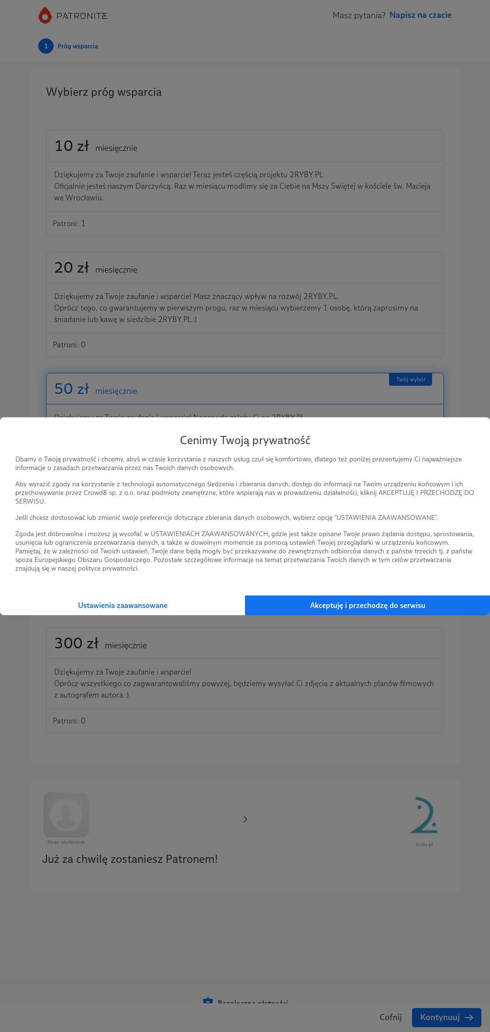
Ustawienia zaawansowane (122, 605)
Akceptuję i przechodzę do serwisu (367, 605)
